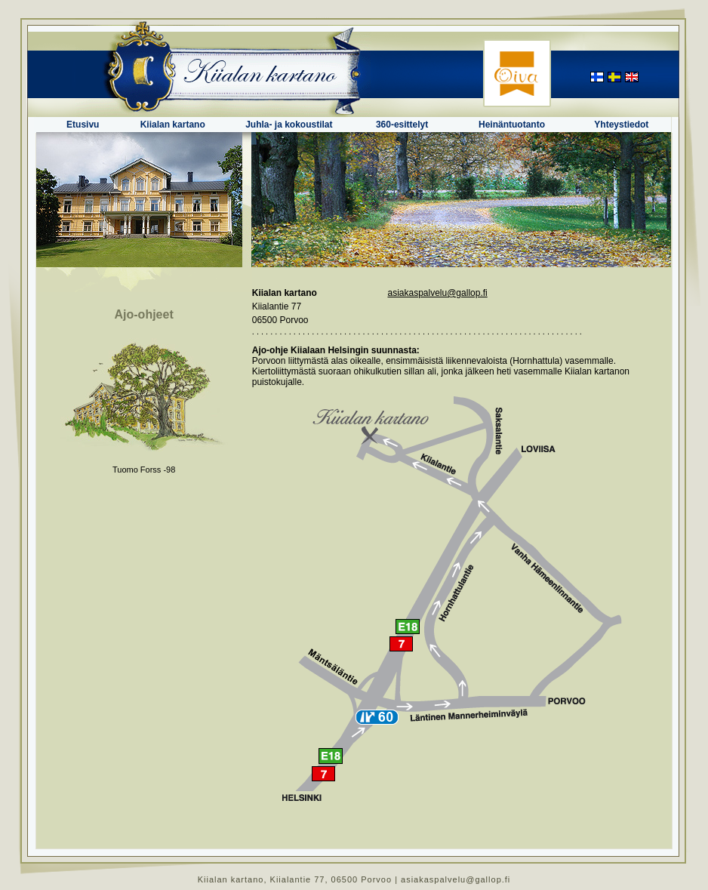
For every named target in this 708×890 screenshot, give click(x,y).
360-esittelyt (402, 124)
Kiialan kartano (172, 124)
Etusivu (82, 124)
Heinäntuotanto (512, 124)
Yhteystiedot (621, 124)
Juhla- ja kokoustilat (288, 124)
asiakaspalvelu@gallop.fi (437, 293)
